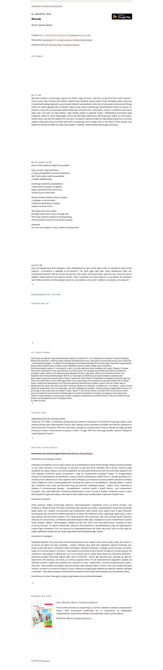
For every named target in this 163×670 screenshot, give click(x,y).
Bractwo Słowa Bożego (82, 453)
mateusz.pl (36, 6)
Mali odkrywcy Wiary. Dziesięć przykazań (62, 44)
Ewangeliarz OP (49, 40)
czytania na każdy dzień (52, 6)
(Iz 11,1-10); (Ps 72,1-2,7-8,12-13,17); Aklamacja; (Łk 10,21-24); (65, 35)
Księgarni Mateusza (83, 618)
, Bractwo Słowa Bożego (82, 40)
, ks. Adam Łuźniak (64, 40)
